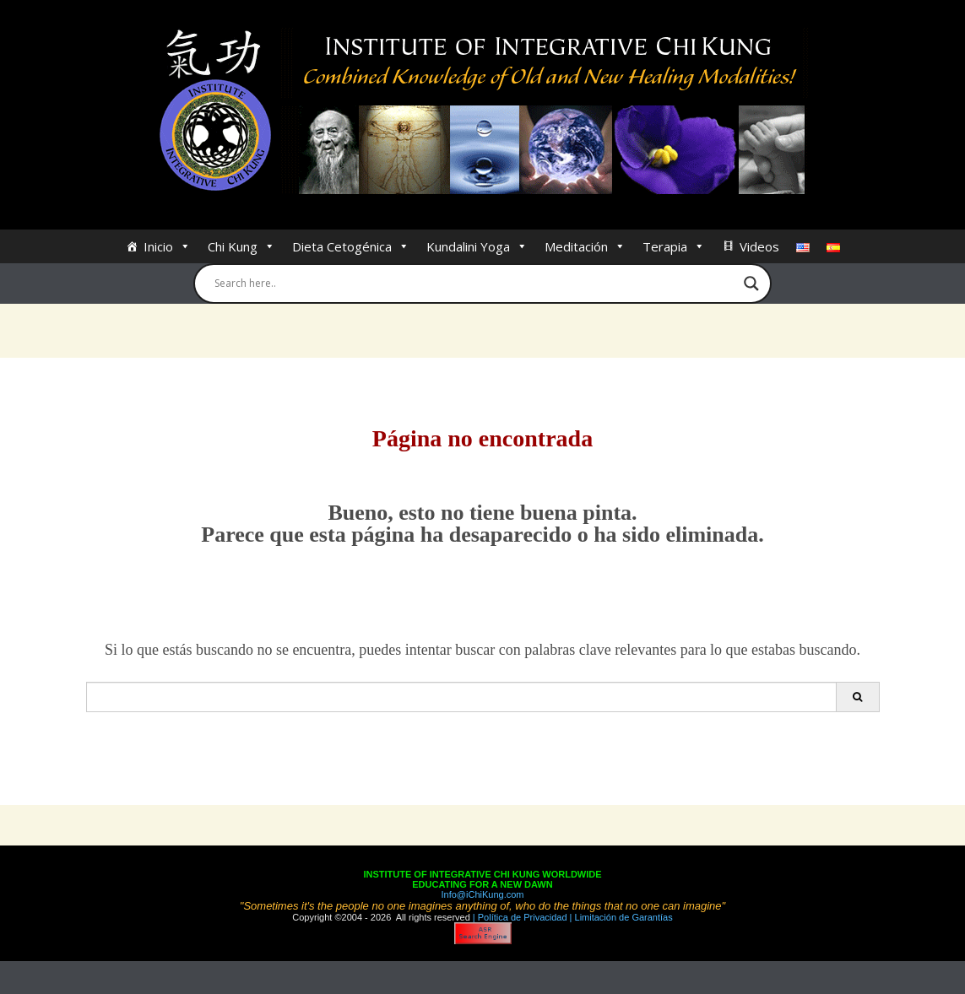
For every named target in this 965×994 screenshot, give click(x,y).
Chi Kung (241, 246)
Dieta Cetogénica (350, 246)
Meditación (585, 246)
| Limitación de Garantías (620, 917)
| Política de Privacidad (518, 917)
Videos (759, 246)
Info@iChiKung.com (483, 894)
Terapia (673, 246)
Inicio (167, 246)
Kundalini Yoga (477, 246)
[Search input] (475, 283)
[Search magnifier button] (751, 283)
